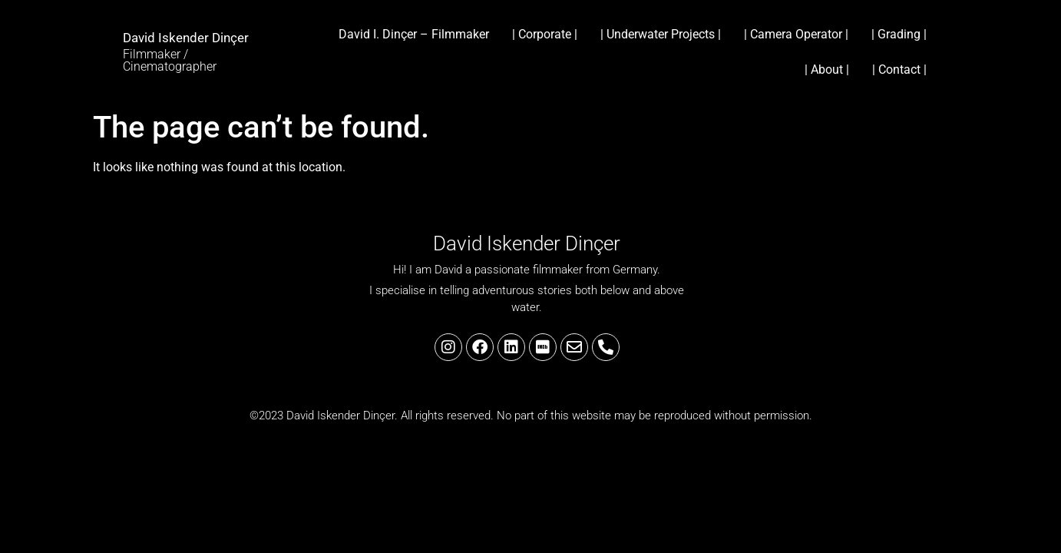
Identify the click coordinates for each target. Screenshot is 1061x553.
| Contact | (899, 69)
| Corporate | (544, 34)
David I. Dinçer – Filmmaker (414, 34)
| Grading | (899, 34)
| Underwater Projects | (660, 34)
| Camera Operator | (796, 34)
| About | (827, 69)
